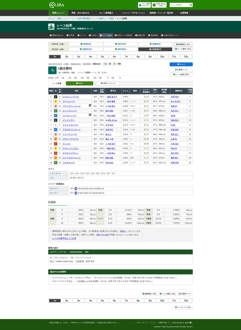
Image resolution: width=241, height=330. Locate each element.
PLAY (79, 83)
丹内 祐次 (109, 163)
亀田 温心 (111, 148)
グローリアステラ (71, 139)
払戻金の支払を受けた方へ (107, 323)
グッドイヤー (69, 120)
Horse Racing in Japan (181, 323)
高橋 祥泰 (175, 163)
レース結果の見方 (181, 74)
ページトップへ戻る (183, 307)
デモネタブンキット (72, 129)
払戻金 (93, 35)
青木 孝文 (175, 153)
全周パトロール (108, 83)
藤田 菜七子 (112, 97)
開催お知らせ (56, 35)
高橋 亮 (174, 106)
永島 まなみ (112, 120)
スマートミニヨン (71, 148)
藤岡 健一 (175, 158)
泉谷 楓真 (111, 101)
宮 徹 (173, 125)
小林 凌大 (111, 144)
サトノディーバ (70, 111)
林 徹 (173, 116)
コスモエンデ (69, 162)
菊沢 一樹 (109, 139)
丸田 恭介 (109, 130)
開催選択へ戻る (183, 44)
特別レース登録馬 (123, 35)
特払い (123, 231)
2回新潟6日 (155, 49)
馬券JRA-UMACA (80, 13)
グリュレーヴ (69, 101)
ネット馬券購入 (106, 13)
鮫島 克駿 (109, 158)
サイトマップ (142, 323)
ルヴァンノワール (71, 97)
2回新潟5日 (155, 44)
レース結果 (106, 35)
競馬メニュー (58, 13)
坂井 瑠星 (109, 111)
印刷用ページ (181, 70)
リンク (152, 323)
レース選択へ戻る (183, 49)
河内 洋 (174, 148)
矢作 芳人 (175, 111)
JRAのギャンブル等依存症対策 (83, 323)
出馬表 (71, 35)
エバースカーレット (72, 158)
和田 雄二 (175, 134)
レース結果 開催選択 (81, 18)
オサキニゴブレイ (71, 153)
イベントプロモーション (133, 13)
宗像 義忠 (175, 130)
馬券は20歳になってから (59, 323)
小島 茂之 (175, 144)
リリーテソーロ (70, 134)
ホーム (51, 18)
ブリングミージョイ (72, 106)
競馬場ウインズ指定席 (161, 13)
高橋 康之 (175, 120)
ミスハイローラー (71, 125)
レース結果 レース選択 (104, 18)
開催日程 (140, 35)
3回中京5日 (120, 44)
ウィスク (67, 144)
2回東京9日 (86, 44)
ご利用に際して (164, 323)
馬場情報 (153, 35)
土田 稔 (174, 139)
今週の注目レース (169, 35)
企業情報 (184, 13)
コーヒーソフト (70, 115)
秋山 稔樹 (111, 116)
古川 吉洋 (109, 125)
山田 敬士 (111, 153)
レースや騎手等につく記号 (64, 238)
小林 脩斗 (111, 106)
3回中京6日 (120, 49)
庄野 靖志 (175, 97)
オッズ (82, 35)
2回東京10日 (86, 49)
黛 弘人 (108, 134)
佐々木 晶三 (176, 101)
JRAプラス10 (102, 235)
